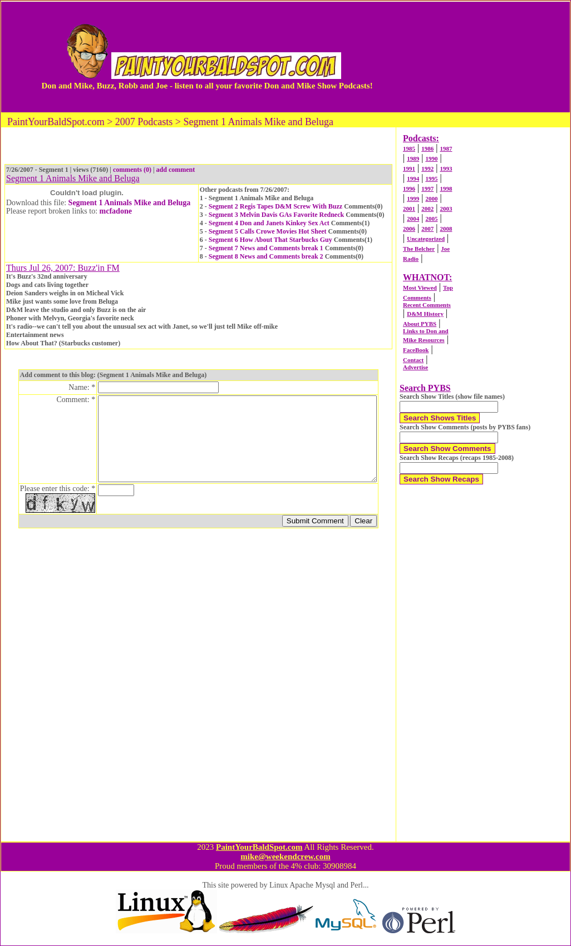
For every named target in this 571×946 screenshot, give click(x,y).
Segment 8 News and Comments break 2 (266, 256)
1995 (431, 178)
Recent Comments (427, 304)
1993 (446, 168)
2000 (431, 198)
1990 (431, 158)
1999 (413, 198)
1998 (446, 188)
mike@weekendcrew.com (285, 856)
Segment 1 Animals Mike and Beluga (129, 203)
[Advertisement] (474, 56)
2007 (427, 228)
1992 (427, 168)
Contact (413, 359)
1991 (409, 168)
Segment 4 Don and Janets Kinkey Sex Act (269, 223)
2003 (446, 208)
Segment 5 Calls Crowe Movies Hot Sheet (268, 231)
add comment (175, 170)
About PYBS (419, 323)
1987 (446, 148)
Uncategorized (426, 238)
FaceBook (416, 349)
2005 (431, 218)
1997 (427, 188)
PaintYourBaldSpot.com (259, 847)
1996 (409, 188)
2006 (409, 228)
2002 (427, 208)
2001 (409, 208)
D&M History (425, 313)
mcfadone (116, 211)
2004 (413, 218)
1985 (409, 148)
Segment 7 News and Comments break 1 (266, 248)
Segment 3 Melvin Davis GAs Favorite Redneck (276, 215)
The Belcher (419, 248)
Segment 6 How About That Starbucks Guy (270, 240)
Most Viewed (420, 287)
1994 (413, 178)
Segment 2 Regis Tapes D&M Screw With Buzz (275, 206)
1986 (427, 148)
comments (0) (132, 170)
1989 (413, 158)
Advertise (415, 367)
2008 (446, 228)
